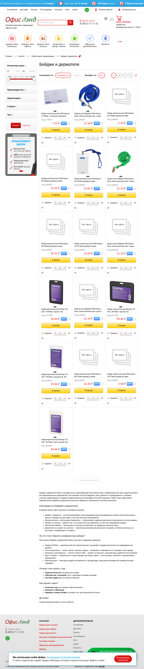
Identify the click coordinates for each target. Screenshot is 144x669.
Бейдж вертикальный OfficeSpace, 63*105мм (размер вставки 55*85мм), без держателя (120, 114)
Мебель (42, 649)
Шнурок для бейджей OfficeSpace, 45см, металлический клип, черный (121, 245)
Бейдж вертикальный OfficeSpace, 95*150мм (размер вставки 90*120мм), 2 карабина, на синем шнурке (54, 245)
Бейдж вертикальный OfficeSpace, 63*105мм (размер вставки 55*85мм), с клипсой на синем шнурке (87, 180)
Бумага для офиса (47, 629)
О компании (12, 10)
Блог (67, 10)
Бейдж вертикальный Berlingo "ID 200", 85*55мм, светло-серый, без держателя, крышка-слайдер (54, 441)
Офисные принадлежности (51, 645)
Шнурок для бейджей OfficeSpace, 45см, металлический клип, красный (88, 310)
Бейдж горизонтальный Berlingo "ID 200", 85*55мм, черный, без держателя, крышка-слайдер (121, 310)
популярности (63, 75)
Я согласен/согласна (123, 659)
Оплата (34, 10)
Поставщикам (46, 10)
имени (77, 75)
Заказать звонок (87, 21)
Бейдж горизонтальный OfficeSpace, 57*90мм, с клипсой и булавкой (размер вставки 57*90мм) (55, 115)
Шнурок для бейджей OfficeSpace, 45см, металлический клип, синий (87, 115)
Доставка (24, 10)
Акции (74, 10)
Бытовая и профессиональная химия (56, 637)
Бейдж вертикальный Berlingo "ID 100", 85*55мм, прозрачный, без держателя (54, 375)
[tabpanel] (21, 154)
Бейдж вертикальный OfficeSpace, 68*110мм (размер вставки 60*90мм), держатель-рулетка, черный (87, 375)
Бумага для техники (48, 625)
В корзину (56, 130)
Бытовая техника (47, 641)
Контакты (59, 10)
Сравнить (46, 138)
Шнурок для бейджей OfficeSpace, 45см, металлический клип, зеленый (121, 180)
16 (102, 75)
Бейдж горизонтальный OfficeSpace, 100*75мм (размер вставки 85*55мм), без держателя (121, 375)
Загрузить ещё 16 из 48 (89, 480)
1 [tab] (21, 171)
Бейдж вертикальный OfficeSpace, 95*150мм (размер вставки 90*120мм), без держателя (54, 179)
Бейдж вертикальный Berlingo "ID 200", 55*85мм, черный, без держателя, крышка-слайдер (54, 310)
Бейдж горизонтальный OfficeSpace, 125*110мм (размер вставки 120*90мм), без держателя (88, 245)
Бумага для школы (47, 633)
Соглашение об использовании (63, 657)
